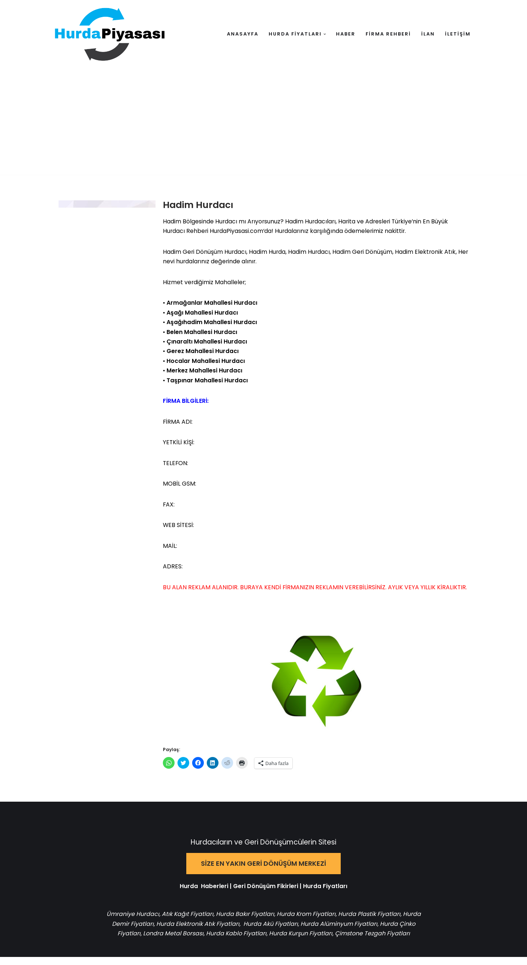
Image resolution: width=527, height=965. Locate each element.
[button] (325, 34)
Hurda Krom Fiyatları (315, 921)
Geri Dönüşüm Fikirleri (265, 893)
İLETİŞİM (458, 33)
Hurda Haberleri (204, 893)
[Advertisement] (263, 123)
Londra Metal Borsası (182, 942)
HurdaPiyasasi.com (237, 231)
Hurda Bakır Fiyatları (254, 921)
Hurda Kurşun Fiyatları (309, 942)
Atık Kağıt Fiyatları (197, 921)
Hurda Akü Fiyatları (289, 931)
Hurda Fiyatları (325, 893)
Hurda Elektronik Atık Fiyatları (216, 931)
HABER (345, 33)
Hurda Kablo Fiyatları (244, 942)
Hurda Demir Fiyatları (141, 931)
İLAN (428, 33)
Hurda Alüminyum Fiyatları (356, 931)
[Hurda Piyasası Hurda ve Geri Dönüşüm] (110, 34)
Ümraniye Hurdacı (142, 921)
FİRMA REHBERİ (388, 33)
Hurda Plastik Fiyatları (379, 921)
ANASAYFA (242, 33)
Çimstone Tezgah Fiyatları (381, 942)
